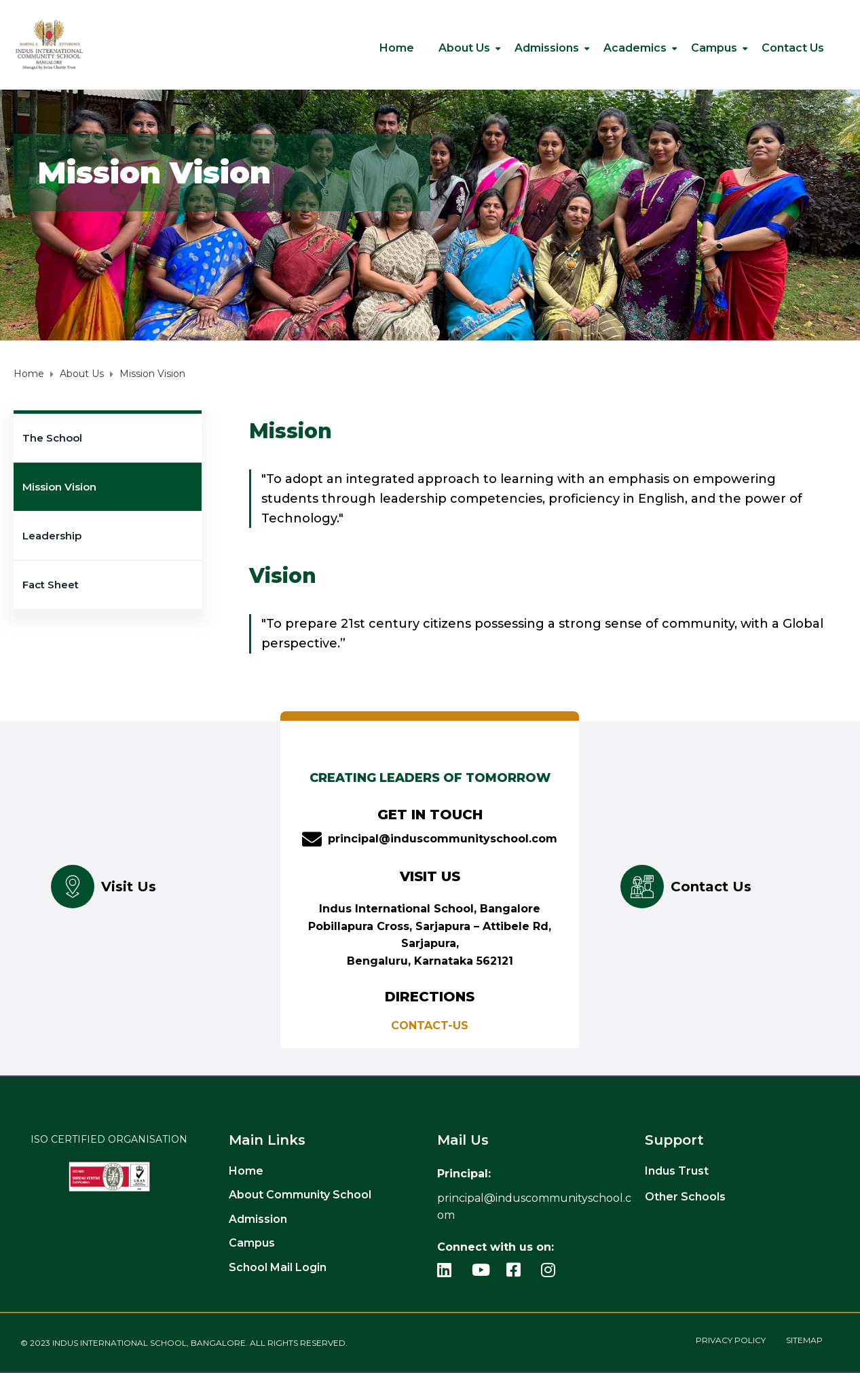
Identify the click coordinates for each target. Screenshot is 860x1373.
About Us (464, 47)
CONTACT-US (429, 1025)
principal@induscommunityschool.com (442, 838)
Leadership (51, 535)
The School (52, 437)
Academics (635, 47)
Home (396, 47)
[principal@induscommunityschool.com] (312, 839)
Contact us (793, 47)
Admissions (547, 47)
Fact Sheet (50, 584)
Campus (714, 47)
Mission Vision (59, 486)
